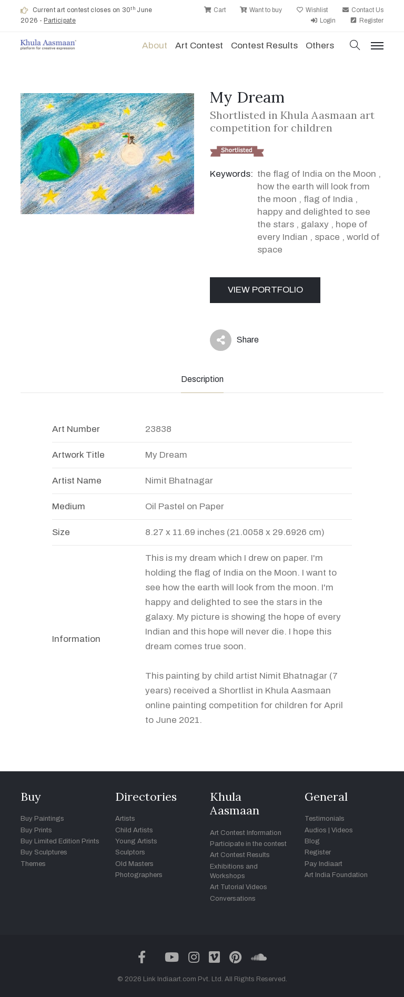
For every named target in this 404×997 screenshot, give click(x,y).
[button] (355, 46)
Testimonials (325, 818)
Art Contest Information (245, 833)
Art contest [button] (199, 46)
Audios (316, 830)
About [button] (154, 46)
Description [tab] (202, 379)
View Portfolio (265, 290)
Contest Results (264, 46)
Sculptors (130, 852)
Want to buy (261, 10)
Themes (33, 864)
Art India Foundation (336, 875)
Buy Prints (36, 830)
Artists (125, 818)
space (327, 237)
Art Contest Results (240, 855)
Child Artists (134, 830)
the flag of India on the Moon (316, 174)
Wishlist (312, 10)
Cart (215, 10)
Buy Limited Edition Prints (60, 841)
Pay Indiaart (323, 864)
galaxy (315, 224)
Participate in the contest (248, 844)
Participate (60, 20)
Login (323, 20)
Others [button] (320, 46)
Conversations (233, 898)
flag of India (328, 199)
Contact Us (362, 10)
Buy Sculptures (44, 852)
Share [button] (234, 340)
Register (366, 20)
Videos (342, 830)
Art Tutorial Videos (238, 887)
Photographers (139, 875)
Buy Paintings (42, 818)
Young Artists (136, 841)
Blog (312, 841)
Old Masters (134, 864)
